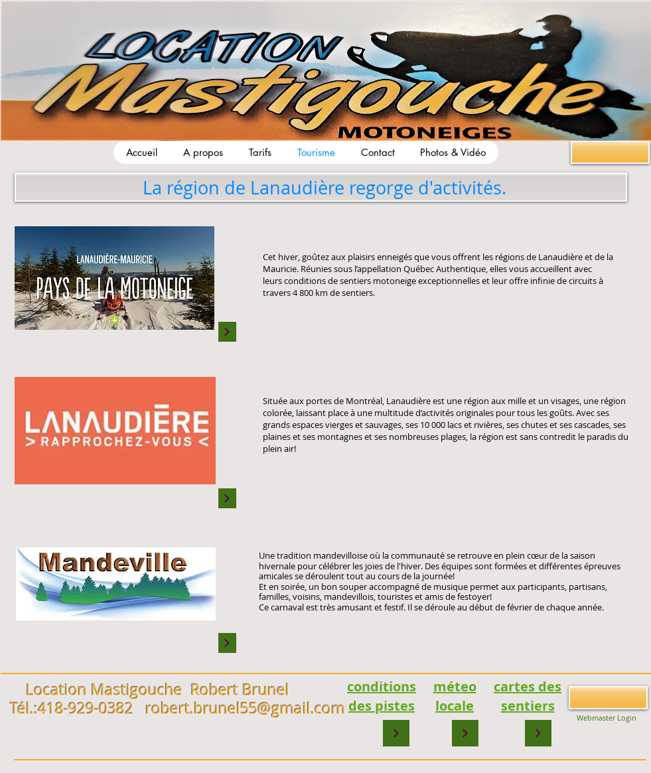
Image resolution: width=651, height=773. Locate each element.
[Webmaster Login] (606, 718)
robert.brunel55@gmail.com (245, 708)
